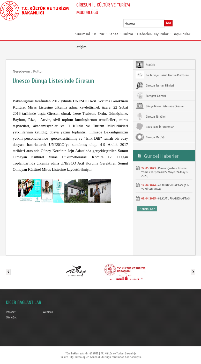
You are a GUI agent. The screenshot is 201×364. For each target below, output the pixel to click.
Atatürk (145, 64)
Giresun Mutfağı (150, 137)
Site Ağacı (12, 317)
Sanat (113, 33)
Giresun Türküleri (151, 116)
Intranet (11, 312)
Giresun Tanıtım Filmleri (155, 85)
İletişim (80, 46)
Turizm (127, 33)
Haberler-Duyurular (152, 33)
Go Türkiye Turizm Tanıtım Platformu (162, 74)
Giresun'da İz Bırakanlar (155, 126)
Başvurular (181, 33)
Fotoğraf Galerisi (151, 95)
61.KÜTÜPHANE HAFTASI (174, 198)
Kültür (99, 33)
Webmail (48, 312)
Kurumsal (82, 33)
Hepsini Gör (147, 209)
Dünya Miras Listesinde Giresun (160, 106)
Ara (168, 23)
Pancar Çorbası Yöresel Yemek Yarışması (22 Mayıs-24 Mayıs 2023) (164, 172)
